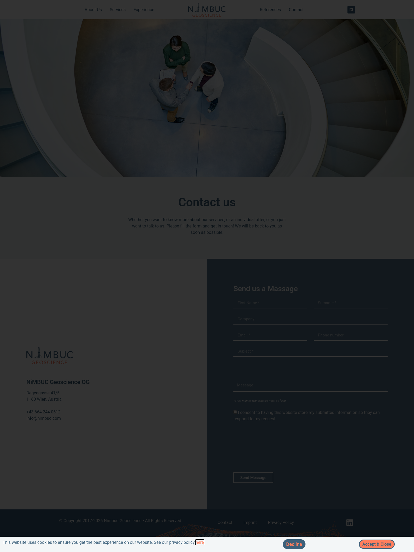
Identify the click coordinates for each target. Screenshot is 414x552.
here (200, 542)
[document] (207, 276)
